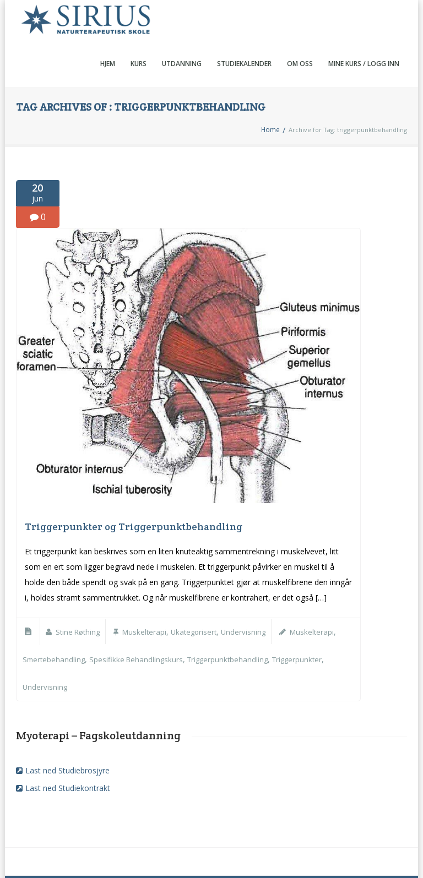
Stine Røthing (79, 591)
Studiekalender (244, 23)
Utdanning (182, 23)
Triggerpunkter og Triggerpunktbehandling (133, 486)
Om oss (300, 23)
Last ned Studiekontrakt (67, 746)
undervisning (45, 645)
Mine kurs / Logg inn (363, 23)
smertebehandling (55, 618)
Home (271, 89)
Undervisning (251, 591)
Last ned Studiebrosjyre (67, 728)
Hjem (107, 23)
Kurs (139, 23)
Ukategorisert (200, 591)
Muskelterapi (148, 591)
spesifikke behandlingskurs (139, 618)
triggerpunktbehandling (233, 618)
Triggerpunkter (306, 618)
